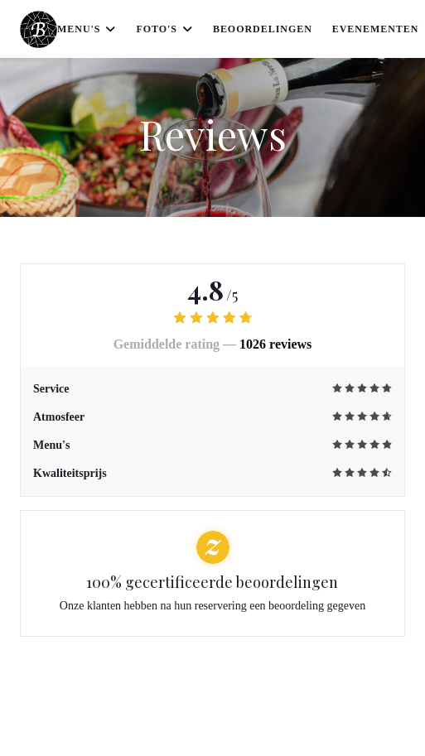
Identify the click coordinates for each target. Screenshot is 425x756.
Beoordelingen (262, 29)
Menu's (86, 29)
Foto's (164, 29)
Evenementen (375, 29)
